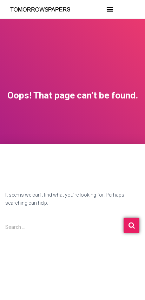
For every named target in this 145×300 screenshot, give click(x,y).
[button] (110, 9)
